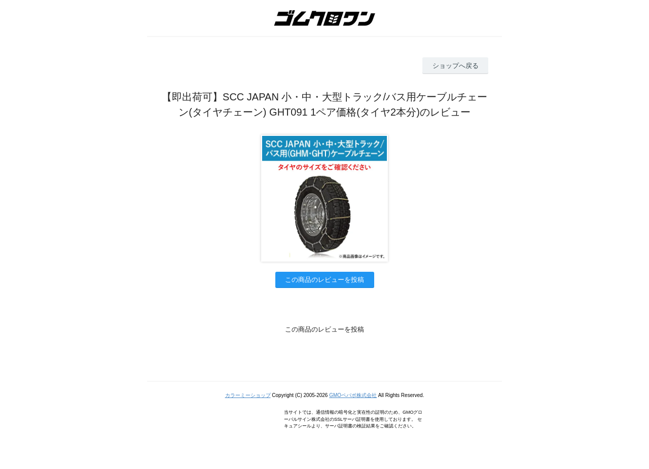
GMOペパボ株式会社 (353, 395)
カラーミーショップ (248, 395)
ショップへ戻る (455, 65)
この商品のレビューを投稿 (324, 279)
